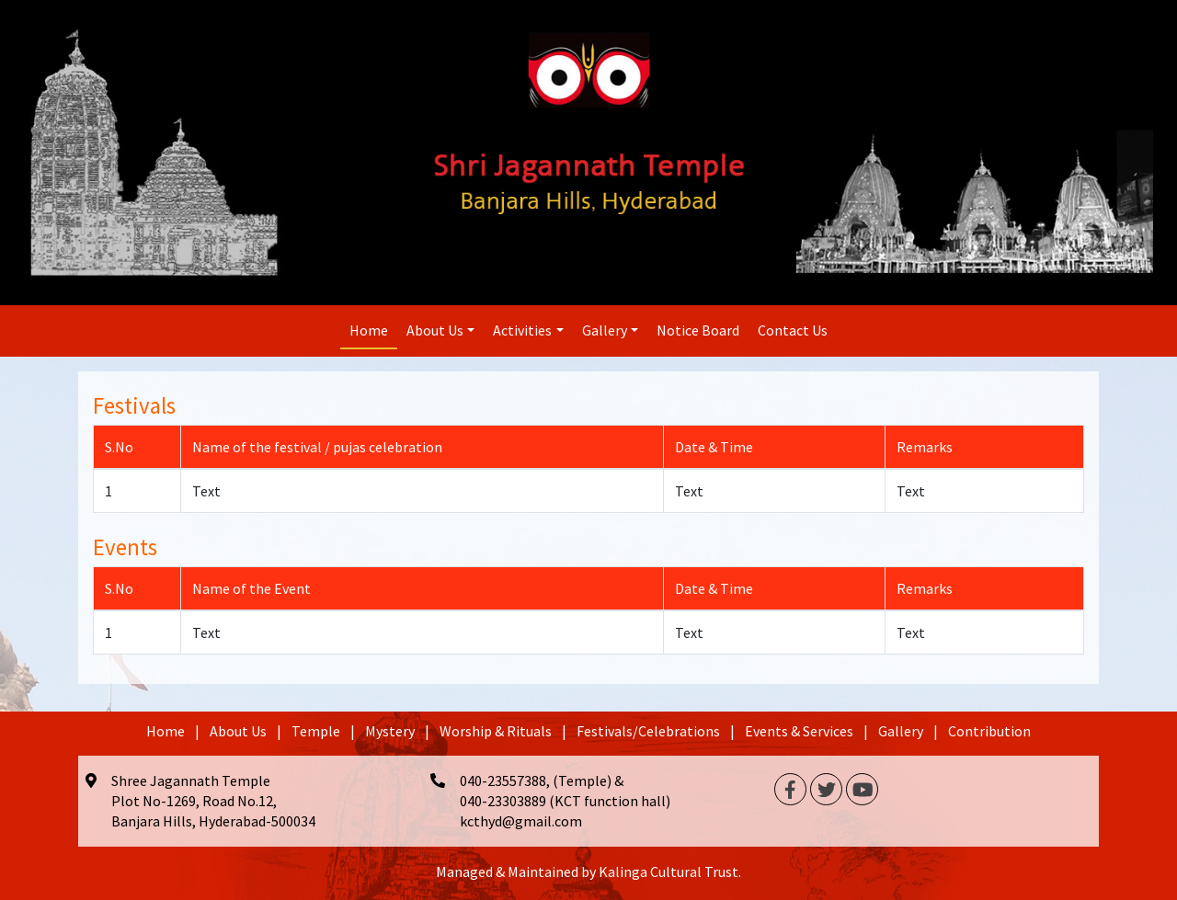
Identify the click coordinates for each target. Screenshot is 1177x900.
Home (368, 330)
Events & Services (799, 731)
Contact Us (793, 330)
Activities (522, 330)
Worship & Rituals (496, 731)
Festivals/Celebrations (648, 731)
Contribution (989, 731)
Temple (315, 731)
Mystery (390, 731)
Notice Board (698, 330)
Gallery (604, 330)
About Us (434, 330)
